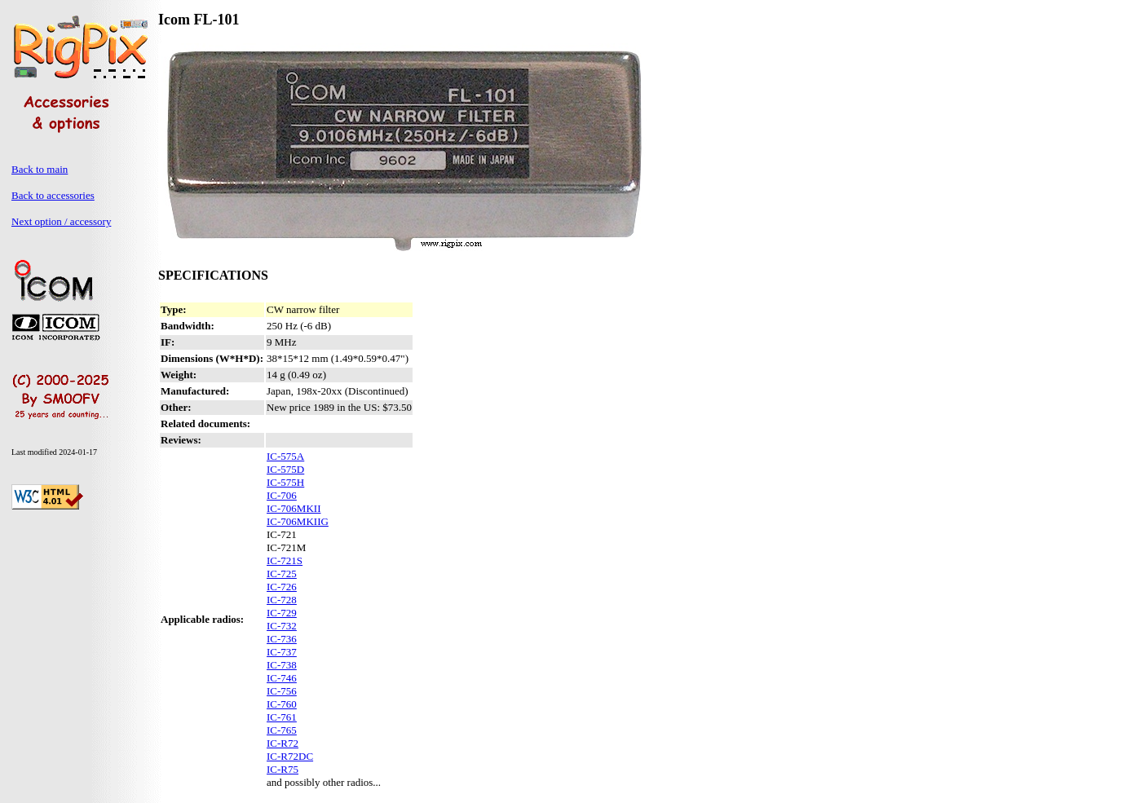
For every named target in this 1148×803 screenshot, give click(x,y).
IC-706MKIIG (298, 521)
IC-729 (282, 613)
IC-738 (282, 665)
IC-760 (282, 704)
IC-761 (282, 717)
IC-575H (285, 482)
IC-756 (282, 691)
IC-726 (282, 586)
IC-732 (282, 626)
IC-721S (284, 560)
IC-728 (282, 599)
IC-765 (282, 730)
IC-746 (282, 678)
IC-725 (282, 573)
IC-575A (285, 456)
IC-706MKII (293, 508)
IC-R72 (282, 743)
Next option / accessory (61, 221)
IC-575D (285, 469)
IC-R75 (282, 769)
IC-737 (282, 652)
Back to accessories (53, 195)
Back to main (39, 169)
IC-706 (282, 495)
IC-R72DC (290, 756)
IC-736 (282, 639)
